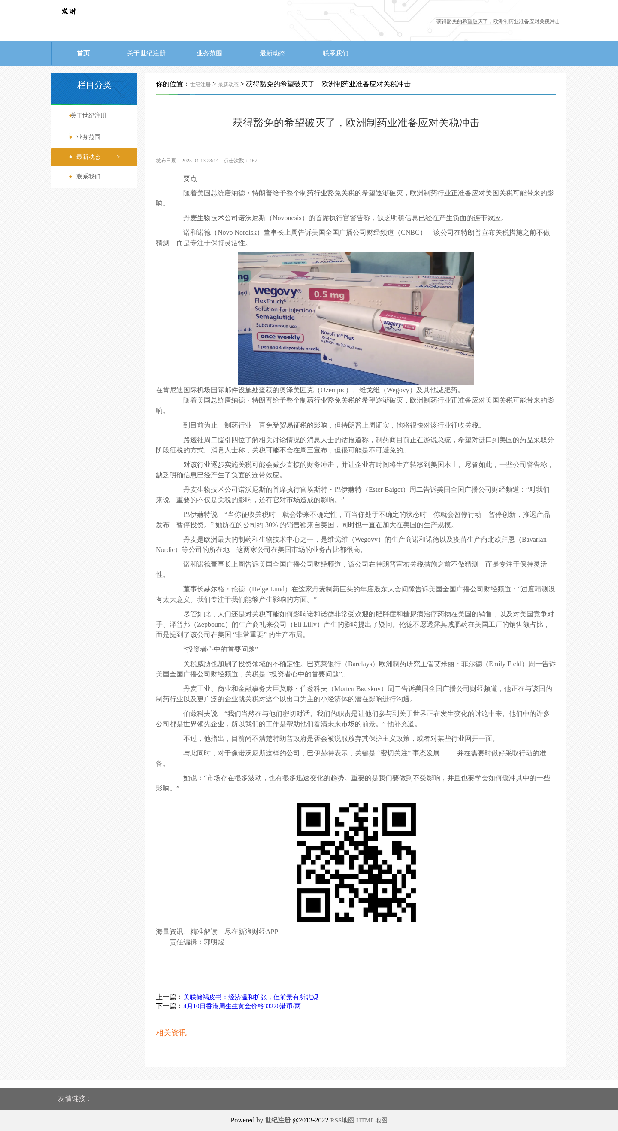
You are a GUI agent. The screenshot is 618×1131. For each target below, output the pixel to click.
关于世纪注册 (146, 53)
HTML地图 (372, 1120)
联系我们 (335, 53)
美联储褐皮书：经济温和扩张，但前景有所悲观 (250, 997)
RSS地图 (342, 1120)
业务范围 (209, 53)
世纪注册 (200, 85)
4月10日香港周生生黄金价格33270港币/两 (242, 1006)
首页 (83, 53)
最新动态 (272, 53)
